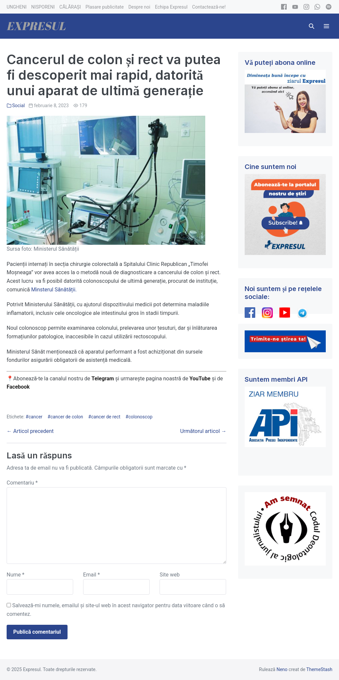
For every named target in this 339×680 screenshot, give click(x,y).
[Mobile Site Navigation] (326, 26)
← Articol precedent (30, 431)
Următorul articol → (203, 431)
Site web (170, 575)
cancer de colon (66, 416)
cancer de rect (105, 416)
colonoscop (140, 416)
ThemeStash (319, 669)
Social (18, 105)
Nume (15, 575)
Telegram (102, 378)
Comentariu (22, 483)
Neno (281, 669)
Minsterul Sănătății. (53, 289)
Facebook (19, 387)
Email (91, 575)
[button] (311, 26)
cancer (35, 416)
